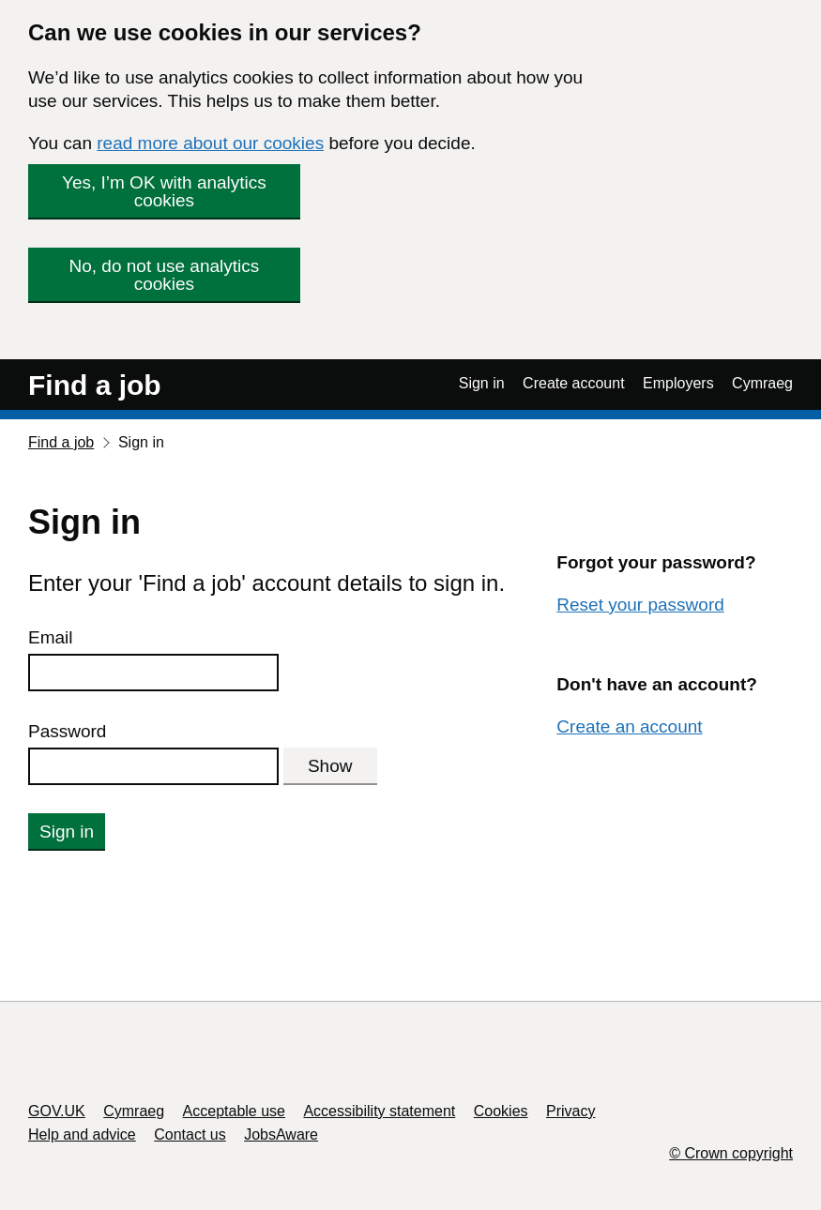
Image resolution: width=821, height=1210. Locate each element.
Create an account (629, 726)
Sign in (482, 383)
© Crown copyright (731, 1153)
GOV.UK (56, 1111)
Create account (574, 383)
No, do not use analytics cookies (164, 275)
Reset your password (639, 604)
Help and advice (82, 1134)
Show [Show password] (330, 766)
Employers (678, 383)
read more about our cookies (210, 143)
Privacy (570, 1111)
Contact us (189, 1134)
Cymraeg (762, 383)
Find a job (94, 385)
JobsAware (281, 1134)
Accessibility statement (379, 1111)
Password (67, 731)
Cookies (501, 1111)
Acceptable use (234, 1111)
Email (50, 637)
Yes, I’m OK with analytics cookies (164, 191)
